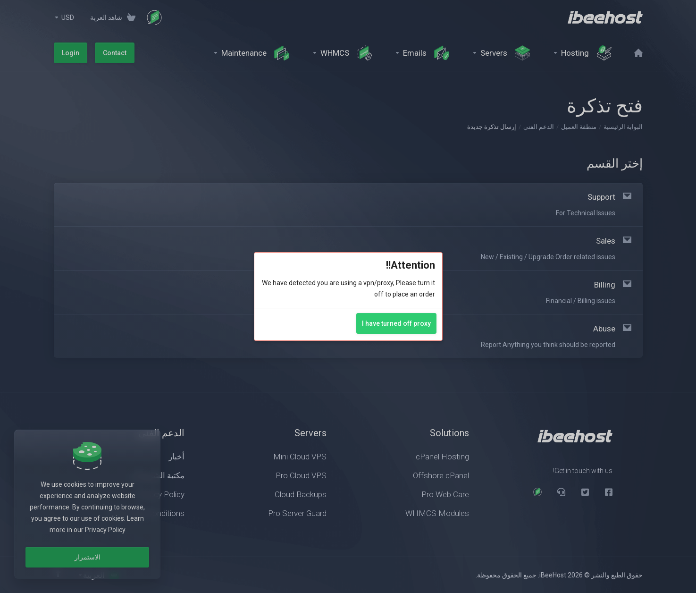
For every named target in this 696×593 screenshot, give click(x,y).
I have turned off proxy (396, 323)
